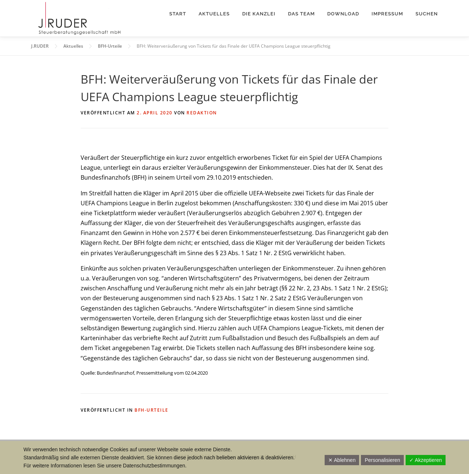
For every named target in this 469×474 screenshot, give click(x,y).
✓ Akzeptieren (425, 460)
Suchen (427, 13)
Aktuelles (214, 13)
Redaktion (202, 113)
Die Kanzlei (259, 13)
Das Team (301, 13)
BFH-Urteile (151, 410)
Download (343, 13)
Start (177, 13)
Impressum (387, 13)
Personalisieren (382, 460)
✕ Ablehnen (341, 460)
